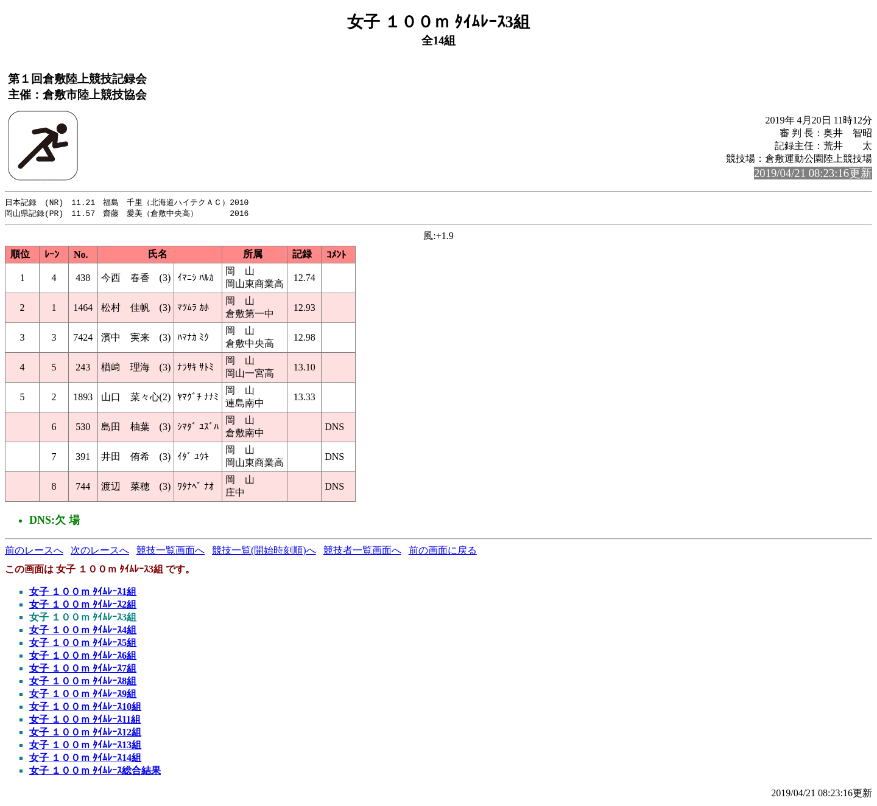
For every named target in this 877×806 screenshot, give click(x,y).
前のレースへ (34, 551)
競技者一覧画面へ (362, 551)
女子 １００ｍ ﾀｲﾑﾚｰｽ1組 (82, 593)
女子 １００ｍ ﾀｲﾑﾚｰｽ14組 (85, 759)
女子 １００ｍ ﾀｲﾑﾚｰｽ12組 (85, 733)
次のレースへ (100, 551)
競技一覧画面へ (170, 551)
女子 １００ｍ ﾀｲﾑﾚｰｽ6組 (82, 656)
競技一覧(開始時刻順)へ (264, 551)
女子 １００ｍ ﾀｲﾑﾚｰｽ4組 (82, 631)
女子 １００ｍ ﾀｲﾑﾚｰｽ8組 (82, 682)
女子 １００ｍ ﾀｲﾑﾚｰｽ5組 (82, 644)
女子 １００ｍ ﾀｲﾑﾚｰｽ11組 (85, 720)
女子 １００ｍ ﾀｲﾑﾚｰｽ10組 (85, 708)
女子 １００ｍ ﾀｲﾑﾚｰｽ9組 (82, 695)
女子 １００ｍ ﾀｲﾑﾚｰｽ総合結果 (95, 771)
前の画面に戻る (443, 551)
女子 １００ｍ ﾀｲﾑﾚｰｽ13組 (85, 746)
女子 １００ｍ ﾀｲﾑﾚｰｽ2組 (82, 605)
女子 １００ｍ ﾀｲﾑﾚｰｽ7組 (82, 669)
